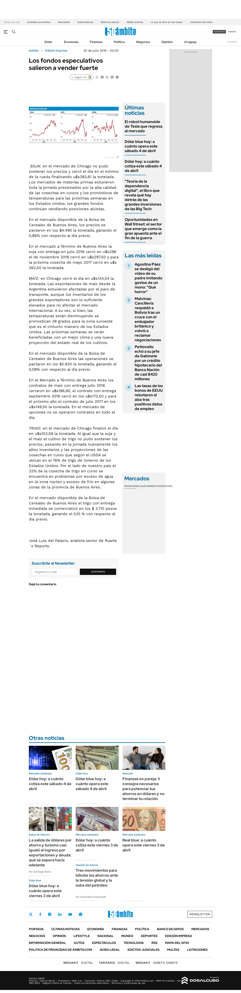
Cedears (167, 486)
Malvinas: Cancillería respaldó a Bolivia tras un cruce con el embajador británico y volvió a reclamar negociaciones (148, 319)
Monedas (130, 486)
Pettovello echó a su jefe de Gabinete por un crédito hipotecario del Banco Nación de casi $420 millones (148, 362)
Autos (79, 943)
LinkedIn (59, 914)
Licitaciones (197, 950)
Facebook (40, 914)
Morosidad (64, 22)
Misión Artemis (135, 22)
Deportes (149, 936)
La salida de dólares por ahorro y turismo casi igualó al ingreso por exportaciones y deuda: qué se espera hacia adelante (50, 852)
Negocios (143, 42)
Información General (47, 943)
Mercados (200, 929)
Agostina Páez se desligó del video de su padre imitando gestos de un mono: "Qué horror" (148, 278)
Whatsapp (80, 914)
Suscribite (98, 571)
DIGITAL (78, 963)
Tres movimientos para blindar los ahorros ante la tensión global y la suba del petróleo (97, 878)
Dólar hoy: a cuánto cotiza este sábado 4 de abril (143, 166)
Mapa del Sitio (177, 943)
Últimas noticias (65, 929)
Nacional (105, 936)
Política (119, 42)
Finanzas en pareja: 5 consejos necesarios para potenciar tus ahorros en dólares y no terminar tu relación (143, 788)
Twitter (31, 914)
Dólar (48, 42)
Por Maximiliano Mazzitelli (91, 897)
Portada (36, 929)
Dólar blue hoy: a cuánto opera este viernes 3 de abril (45, 890)
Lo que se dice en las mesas (166, 22)
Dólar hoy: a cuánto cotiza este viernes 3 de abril (97, 845)
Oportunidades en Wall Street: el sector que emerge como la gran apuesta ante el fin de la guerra (143, 228)
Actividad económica (38, 22)
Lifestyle (82, 936)
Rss (154, 943)
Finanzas (96, 42)
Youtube (70, 914)
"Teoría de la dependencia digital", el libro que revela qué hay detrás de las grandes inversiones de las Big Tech (143, 195)
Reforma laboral (110, 22)
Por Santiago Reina (40, 871)
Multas (173, 950)
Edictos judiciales (143, 950)
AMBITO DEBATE (157, 963)
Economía (71, 42)
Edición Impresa (178, 936)
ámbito (34, 50)
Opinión (167, 42)
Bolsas (140, 486)
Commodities (153, 486)
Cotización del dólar (201, 22)
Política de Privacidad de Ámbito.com (60, 950)
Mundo (127, 936)
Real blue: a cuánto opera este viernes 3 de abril (143, 845)
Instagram (49, 914)
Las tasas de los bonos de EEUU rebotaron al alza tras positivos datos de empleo (149, 397)
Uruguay (190, 42)
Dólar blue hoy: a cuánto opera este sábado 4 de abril (141, 146)
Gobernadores (85, 22)
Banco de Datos (170, 929)
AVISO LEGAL (110, 950)
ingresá (232, 32)
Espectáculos (104, 943)
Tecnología (134, 943)
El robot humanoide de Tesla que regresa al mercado (143, 126)
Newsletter (232, 42)
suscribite (219, 32)
